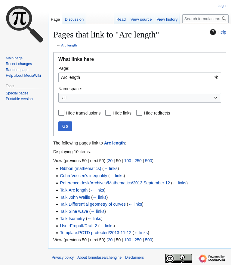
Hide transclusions (83, 113)
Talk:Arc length (74, 190)
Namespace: (70, 88)
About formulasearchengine (99, 257)
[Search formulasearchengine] (205, 18)
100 (127, 160)
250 (137, 160)
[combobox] (139, 77)
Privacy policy (63, 257)
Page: (63, 68)
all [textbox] (64, 97)
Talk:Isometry (72, 218)
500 (148, 160)
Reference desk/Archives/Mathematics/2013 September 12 (115, 182)
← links (111, 168)
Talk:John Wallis (75, 197)
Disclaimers (134, 257)
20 (110, 160)
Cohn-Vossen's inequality (83, 175)
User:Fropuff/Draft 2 (78, 225)
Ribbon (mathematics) (80, 168)
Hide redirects (157, 113)
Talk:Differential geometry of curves (92, 204)
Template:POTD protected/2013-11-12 (95, 232)
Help (217, 32)
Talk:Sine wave (74, 211)
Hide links (122, 113)
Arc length (69, 45)
